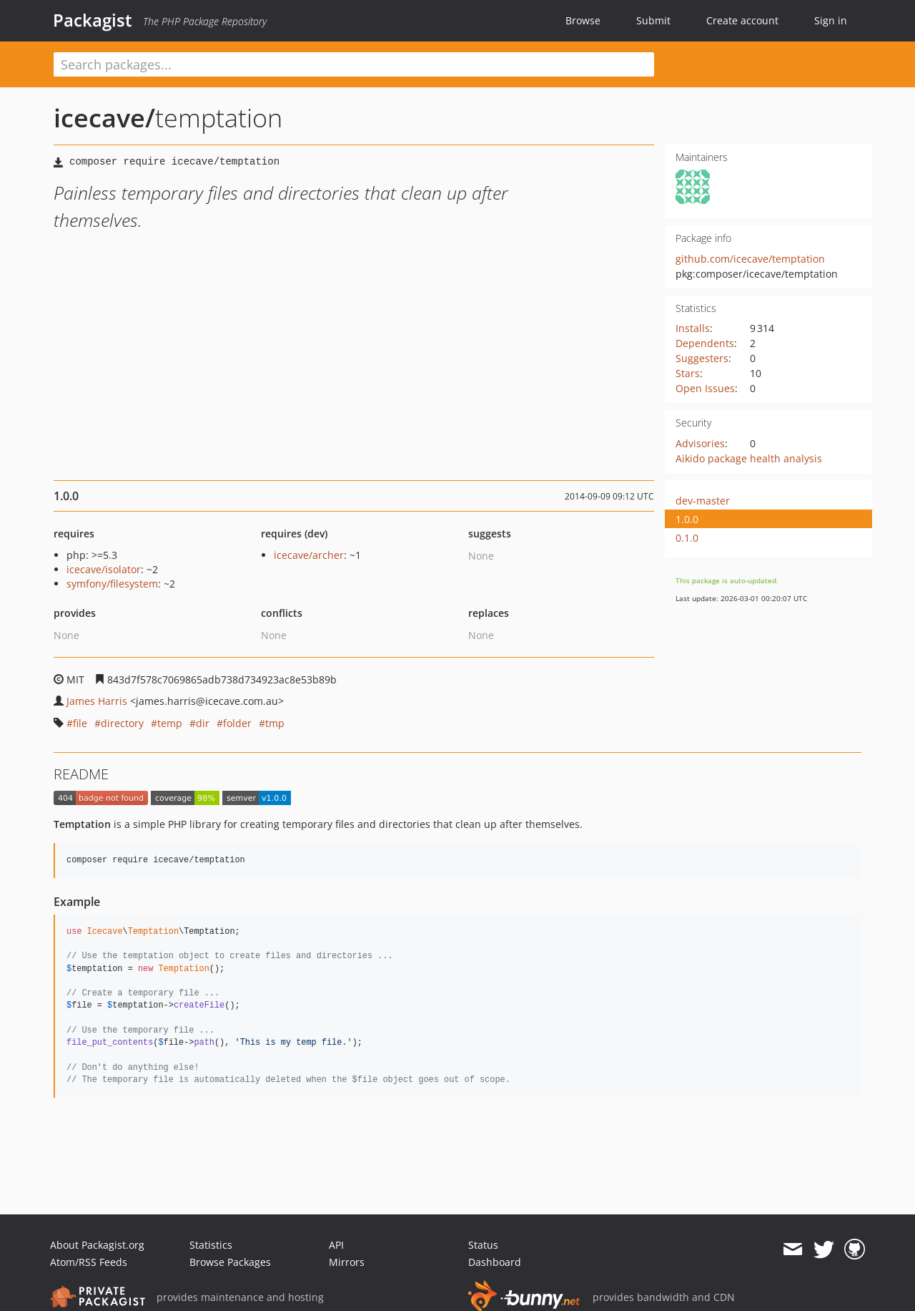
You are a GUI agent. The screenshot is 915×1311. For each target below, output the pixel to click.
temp (169, 723)
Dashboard (494, 1262)
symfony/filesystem (112, 583)
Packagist (92, 20)
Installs (693, 328)
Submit (653, 20)
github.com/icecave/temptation (750, 258)
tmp (275, 723)
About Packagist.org (97, 1245)
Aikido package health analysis (749, 458)
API (336, 1245)
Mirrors (347, 1262)
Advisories (700, 443)
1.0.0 (687, 519)
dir (202, 723)
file (80, 723)
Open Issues (705, 388)
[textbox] (354, 64)
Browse (582, 20)
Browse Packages (230, 1262)
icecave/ (104, 117)
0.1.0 (687, 538)
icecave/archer (309, 555)
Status (483, 1245)
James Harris (96, 701)
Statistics (210, 1245)
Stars (688, 373)
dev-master (703, 500)
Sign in (830, 20)
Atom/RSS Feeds (88, 1262)
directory (122, 723)
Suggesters (702, 358)
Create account (742, 20)
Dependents (705, 343)
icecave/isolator (103, 569)
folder (237, 723)
